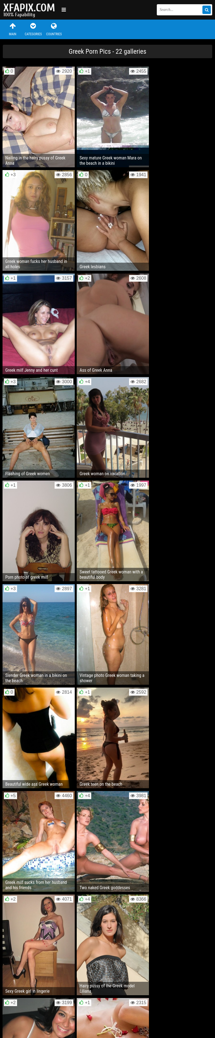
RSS (108, 1017)
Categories (33, 29)
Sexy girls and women (31, 10)
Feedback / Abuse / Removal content (35, 1012)
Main (12, 29)
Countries (54, 29)
